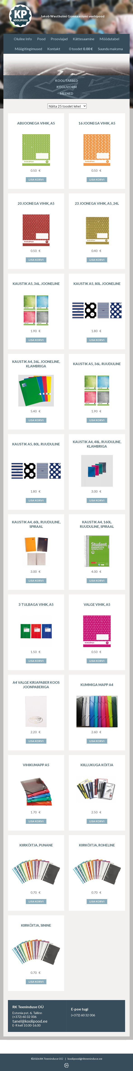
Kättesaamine (83, 39)
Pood (41, 39)
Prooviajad (59, 39)
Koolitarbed (66, 80)
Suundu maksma (110, 49)
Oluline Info (23, 39)
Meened (66, 93)
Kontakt (53, 49)
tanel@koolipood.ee (30, 1021)
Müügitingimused (28, 49)
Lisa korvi (36, 179)
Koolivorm (67, 87)
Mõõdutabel (109, 39)
